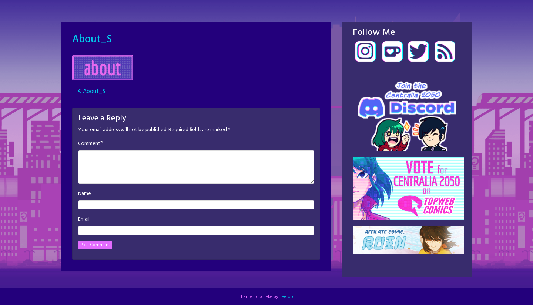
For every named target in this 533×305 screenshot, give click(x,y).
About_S (92, 39)
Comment (89, 143)
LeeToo (286, 297)
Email (84, 219)
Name (84, 194)
